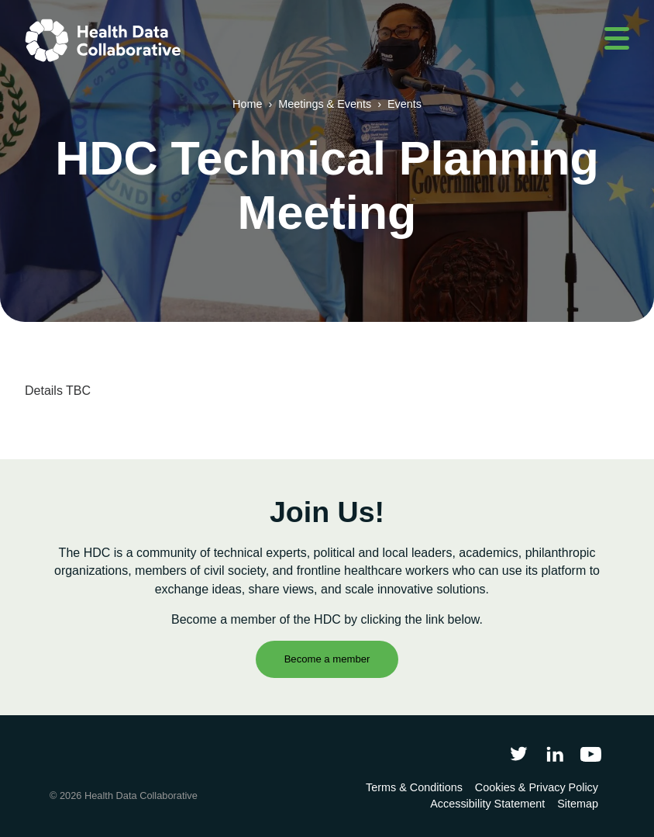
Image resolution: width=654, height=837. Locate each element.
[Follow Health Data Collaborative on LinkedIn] (554, 753)
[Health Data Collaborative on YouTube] (590, 753)
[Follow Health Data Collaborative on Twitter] (518, 753)
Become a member (327, 659)
